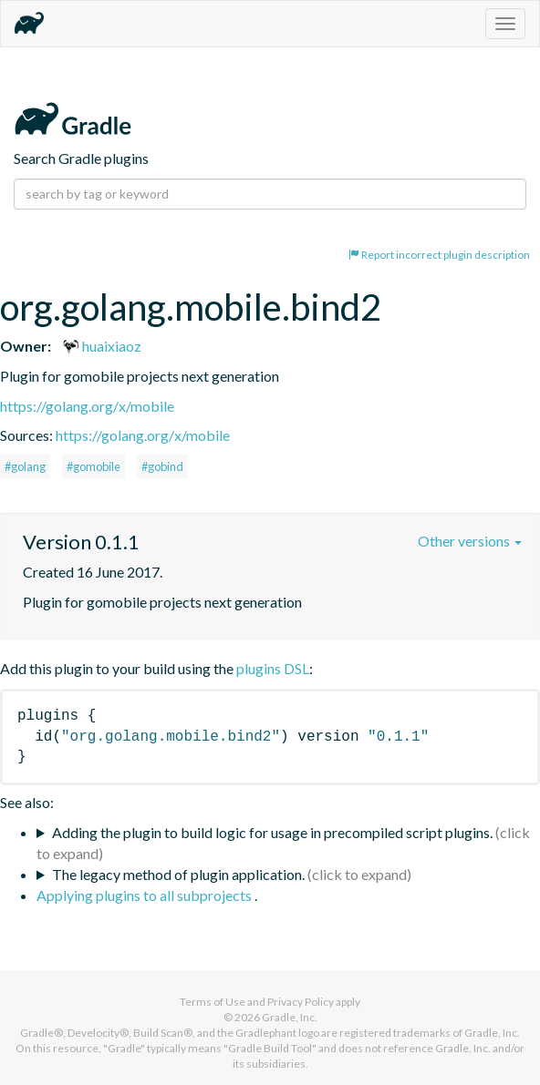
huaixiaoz (101, 345)
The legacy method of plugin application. (178, 874)
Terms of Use (212, 1001)
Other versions (470, 540)
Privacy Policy (300, 1001)
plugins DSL (272, 668)
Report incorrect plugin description (439, 254)
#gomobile (93, 466)
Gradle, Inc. (289, 1017)
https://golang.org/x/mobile (87, 406)
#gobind (162, 466)
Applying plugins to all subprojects (145, 895)
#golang (25, 466)
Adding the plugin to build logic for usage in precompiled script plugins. (272, 832)
